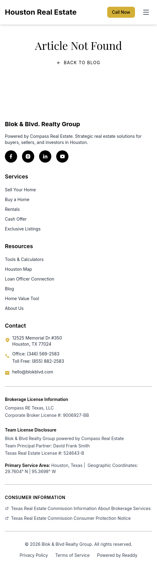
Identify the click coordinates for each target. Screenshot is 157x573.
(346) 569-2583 (43, 353)
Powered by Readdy (117, 555)
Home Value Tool (22, 298)
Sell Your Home (20, 189)
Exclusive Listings (23, 228)
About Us (14, 308)
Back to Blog (78, 63)
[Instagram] (28, 156)
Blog (9, 288)
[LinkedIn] (45, 156)
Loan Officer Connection (29, 278)
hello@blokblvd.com (32, 371)
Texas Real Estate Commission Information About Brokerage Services (78, 508)
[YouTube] (62, 156)
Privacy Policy (34, 555)
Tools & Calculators (24, 259)
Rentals (12, 209)
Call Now (121, 12)
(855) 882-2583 (48, 361)
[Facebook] (11, 156)
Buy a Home (17, 199)
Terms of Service (72, 555)
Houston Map (18, 269)
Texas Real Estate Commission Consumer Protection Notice (68, 518)
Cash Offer (16, 219)
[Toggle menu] (146, 12)
